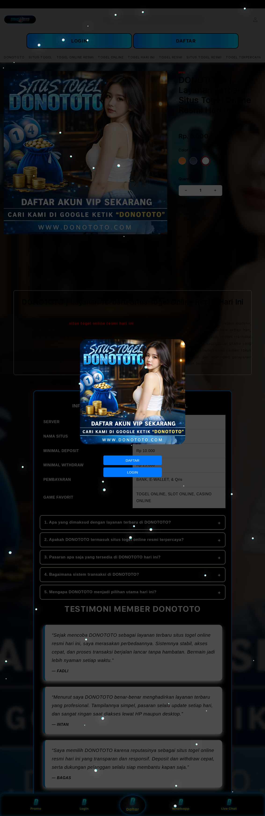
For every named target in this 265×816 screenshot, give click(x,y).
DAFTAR (132, 460)
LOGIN (132, 472)
